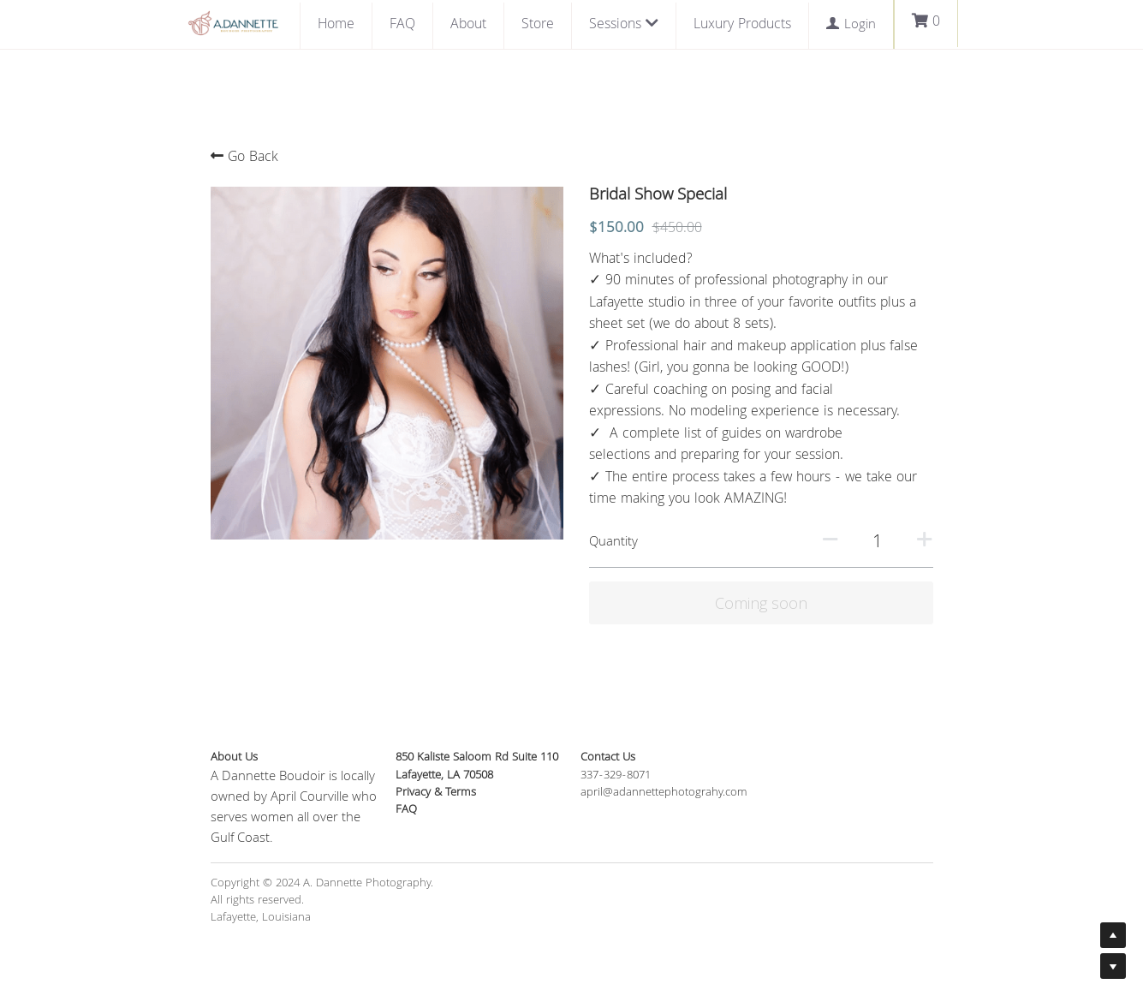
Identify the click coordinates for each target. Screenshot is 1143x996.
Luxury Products (742, 25)
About (468, 25)
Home (336, 25)
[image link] (233, 22)
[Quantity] (877, 543)
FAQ (402, 25)
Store (537, 25)
